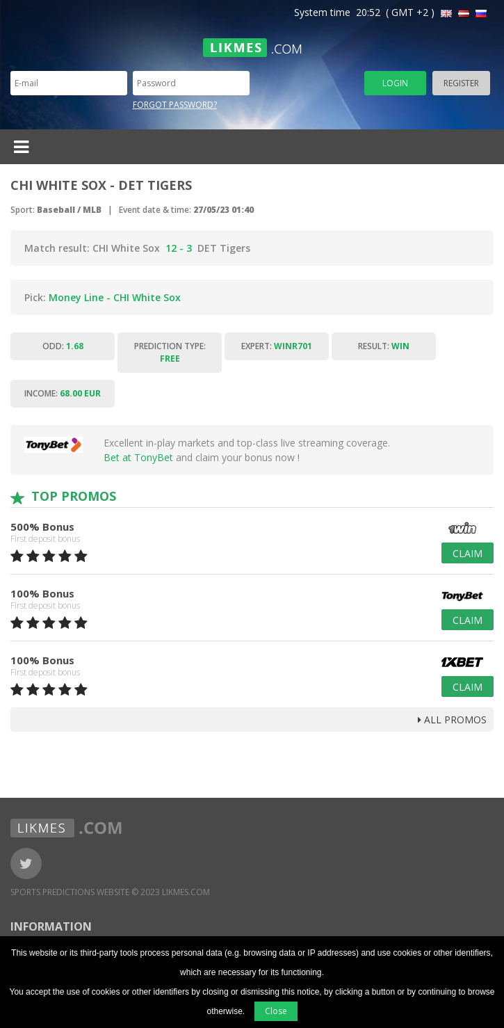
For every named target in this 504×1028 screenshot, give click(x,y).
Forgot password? (175, 105)
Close (276, 1011)
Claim (467, 553)
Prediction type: (170, 352)
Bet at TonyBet (138, 457)
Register (461, 83)
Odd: (62, 346)
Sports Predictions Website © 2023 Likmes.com (110, 892)
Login (395, 83)
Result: (383, 346)
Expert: (276, 346)
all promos (452, 719)
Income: (62, 393)
